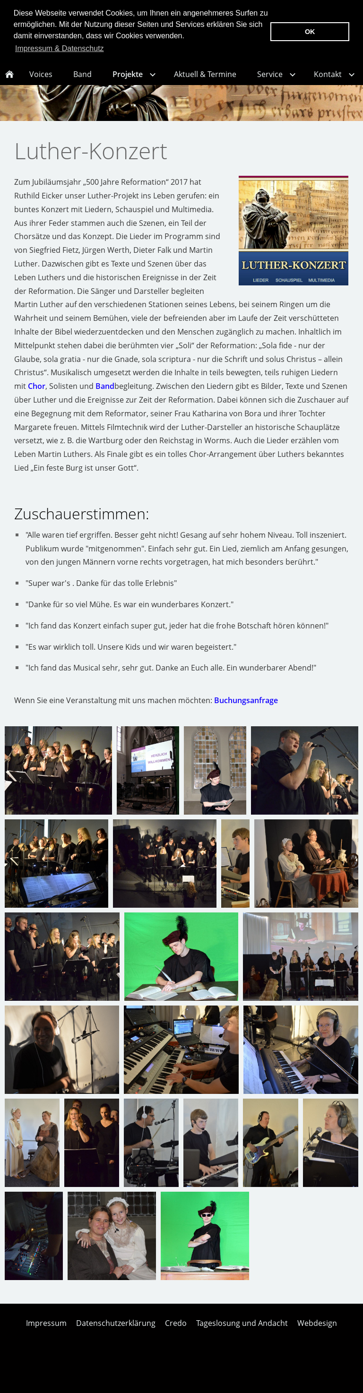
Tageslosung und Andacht (242, 1333)
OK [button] (310, 31)
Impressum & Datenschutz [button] (59, 48)
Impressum (46, 1333)
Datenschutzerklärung (116, 1333)
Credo (176, 1333)
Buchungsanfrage (246, 710)
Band (104, 396)
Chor (36, 396)
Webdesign (317, 1333)
